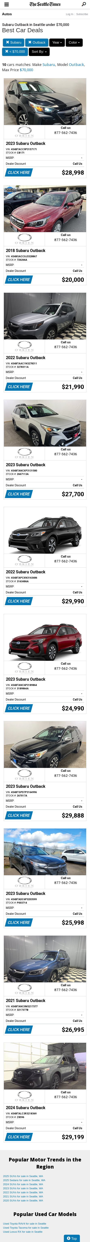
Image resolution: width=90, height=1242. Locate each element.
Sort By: (39, 52)
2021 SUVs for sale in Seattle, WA (23, 1196)
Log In (69, 14)
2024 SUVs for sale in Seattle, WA (23, 1184)
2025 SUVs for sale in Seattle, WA (23, 1176)
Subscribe (82, 14)
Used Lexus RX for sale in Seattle (22, 1231)
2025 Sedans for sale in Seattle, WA (24, 1180)
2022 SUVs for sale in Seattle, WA (23, 1192)
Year (57, 42)
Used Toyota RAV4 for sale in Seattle (24, 1223)
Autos (7, 14)
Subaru (13, 42)
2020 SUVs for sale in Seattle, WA (23, 1200)
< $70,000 (15, 52)
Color (74, 42)
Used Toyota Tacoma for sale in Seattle (26, 1227)
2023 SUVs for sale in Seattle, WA (23, 1188)
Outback (36, 42)
